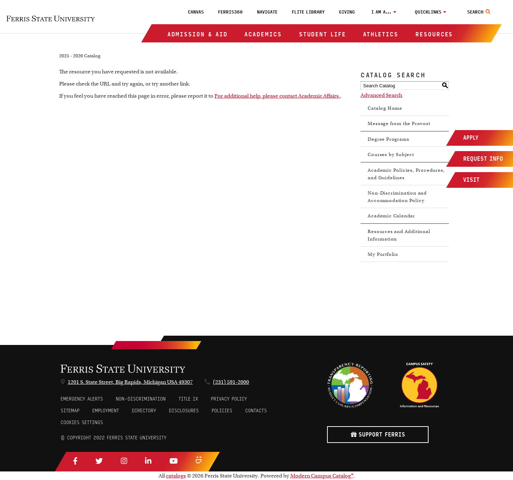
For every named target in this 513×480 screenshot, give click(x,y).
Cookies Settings (82, 422)
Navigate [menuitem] (267, 12)
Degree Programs (388, 139)
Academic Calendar (391, 216)
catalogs (176, 476)
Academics (262, 34)
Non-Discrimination (141, 399)
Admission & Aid (197, 34)
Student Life (322, 34)
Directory (144, 411)
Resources (434, 34)
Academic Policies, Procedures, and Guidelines (406, 174)
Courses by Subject (391, 154)
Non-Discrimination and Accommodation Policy (397, 196)
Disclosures (184, 411)
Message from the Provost (399, 123)
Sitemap (70, 411)
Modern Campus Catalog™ (321, 476)
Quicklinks (428, 12)
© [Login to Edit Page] (63, 438)
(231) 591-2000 (231, 382)
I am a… (381, 12)
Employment (105, 411)
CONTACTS (256, 411)
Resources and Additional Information (399, 235)
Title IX (188, 399)
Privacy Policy (229, 399)
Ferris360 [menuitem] (230, 12)
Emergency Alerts (82, 399)
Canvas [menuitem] (196, 12)
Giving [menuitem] (347, 12)
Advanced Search (381, 95)
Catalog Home (385, 108)
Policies (222, 411)
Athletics (380, 34)
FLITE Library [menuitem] (308, 12)
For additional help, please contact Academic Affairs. (277, 96)
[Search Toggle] (479, 12)
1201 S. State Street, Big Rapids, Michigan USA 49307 (130, 382)
